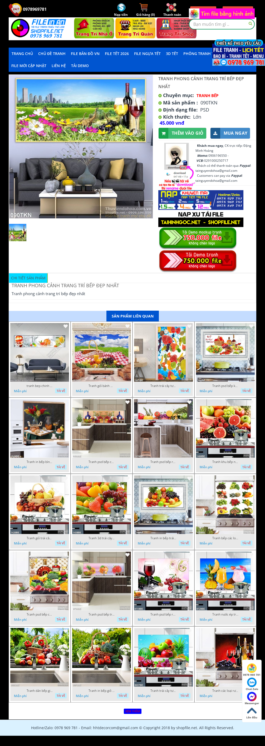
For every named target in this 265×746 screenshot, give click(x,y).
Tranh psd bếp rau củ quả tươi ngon (163, 462)
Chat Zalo (252, 684)
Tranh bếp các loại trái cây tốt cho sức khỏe (225, 538)
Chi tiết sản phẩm (28, 277)
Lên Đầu (251, 712)
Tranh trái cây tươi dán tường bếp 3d (163, 691)
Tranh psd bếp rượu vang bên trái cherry (163, 614)
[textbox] (222, 24)
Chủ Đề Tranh (52, 53)
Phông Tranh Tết (200, 53)
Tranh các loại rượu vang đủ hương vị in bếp (225, 691)
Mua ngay (228, 133)
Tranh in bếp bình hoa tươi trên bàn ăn (40, 462)
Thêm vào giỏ (181, 133)
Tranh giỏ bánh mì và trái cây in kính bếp (102, 386)
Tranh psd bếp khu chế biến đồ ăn (225, 386)
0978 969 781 (252, 670)
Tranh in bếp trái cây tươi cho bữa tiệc (163, 538)
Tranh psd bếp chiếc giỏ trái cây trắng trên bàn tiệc (102, 462)
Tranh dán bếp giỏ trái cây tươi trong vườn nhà (40, 691)
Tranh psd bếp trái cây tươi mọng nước (102, 614)
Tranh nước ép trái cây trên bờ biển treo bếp (225, 614)
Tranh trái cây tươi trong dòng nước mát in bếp (163, 386)
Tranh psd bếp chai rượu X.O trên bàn (40, 614)
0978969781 (28, 9)
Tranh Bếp (207, 95)
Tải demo (80, 65)
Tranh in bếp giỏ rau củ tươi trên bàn (102, 691)
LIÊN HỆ (59, 65)
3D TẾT (172, 53)
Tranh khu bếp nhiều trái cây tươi (225, 462)
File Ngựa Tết (147, 53)
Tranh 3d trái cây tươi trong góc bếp (102, 538)
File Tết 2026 (117, 53)
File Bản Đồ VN (85, 53)
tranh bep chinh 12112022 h (40, 386)
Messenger (252, 698)
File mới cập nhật (28, 65)
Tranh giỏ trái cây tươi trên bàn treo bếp (40, 538)
